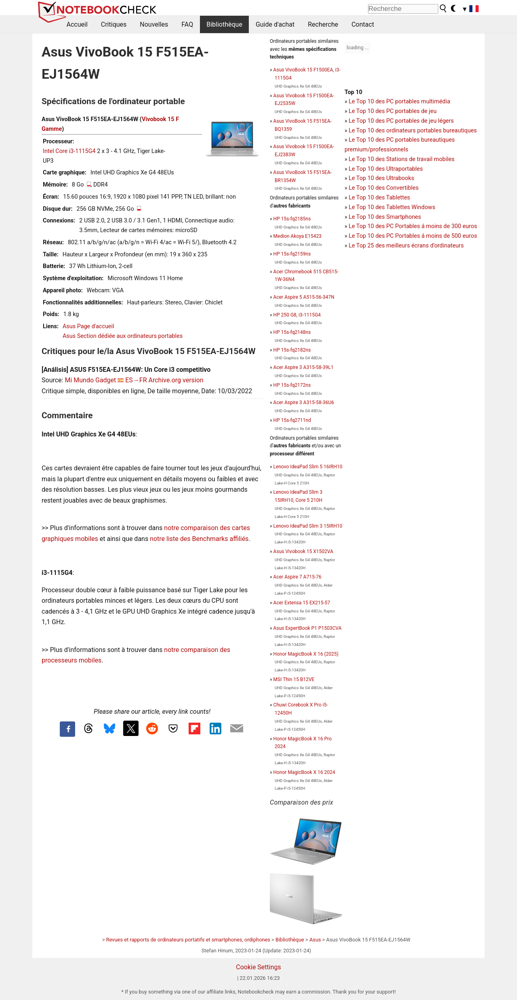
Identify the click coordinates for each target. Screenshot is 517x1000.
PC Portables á (406, 226)
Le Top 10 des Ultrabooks (381, 178)
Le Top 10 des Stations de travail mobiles (401, 159)
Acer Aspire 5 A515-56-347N (303, 297)
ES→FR (136, 380)
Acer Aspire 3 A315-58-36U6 (303, 402)
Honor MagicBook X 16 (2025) (305, 654)
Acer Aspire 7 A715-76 (297, 577)
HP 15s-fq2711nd (292, 420)
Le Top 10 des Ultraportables (386, 169)
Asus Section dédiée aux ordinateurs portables (123, 336)
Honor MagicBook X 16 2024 (304, 772)
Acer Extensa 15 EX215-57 (301, 603)
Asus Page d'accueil (88, 326)
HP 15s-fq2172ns (292, 385)
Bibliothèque (224, 24)
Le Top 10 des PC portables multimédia (399, 101)
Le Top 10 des (367, 226)
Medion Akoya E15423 (297, 236)
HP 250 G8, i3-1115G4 (297, 315)
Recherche (323, 24)
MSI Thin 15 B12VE (294, 679)
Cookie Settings (258, 967)
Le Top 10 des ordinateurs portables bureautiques (413, 130)
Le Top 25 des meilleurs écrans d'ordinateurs (406, 245)
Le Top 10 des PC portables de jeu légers (401, 120)
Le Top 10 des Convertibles (383, 187)
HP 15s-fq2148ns (292, 332)
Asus (315, 940)
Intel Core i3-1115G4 (69, 151)
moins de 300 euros (451, 226)
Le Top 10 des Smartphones (385, 217)
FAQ (187, 24)
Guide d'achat (275, 24)
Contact (362, 24)
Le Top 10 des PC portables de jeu (393, 111)
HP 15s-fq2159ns (292, 254)
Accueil (77, 24)
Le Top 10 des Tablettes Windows (392, 207)
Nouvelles (154, 24)
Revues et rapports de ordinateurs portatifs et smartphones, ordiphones (188, 940)
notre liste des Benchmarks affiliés (199, 539)
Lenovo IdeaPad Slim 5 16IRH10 (308, 467)
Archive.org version (176, 380)
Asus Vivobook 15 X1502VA (303, 551)
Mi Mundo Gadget (90, 380)
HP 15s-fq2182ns (292, 350)
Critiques (114, 24)
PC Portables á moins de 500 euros (431, 236)
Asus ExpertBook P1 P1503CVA (307, 628)
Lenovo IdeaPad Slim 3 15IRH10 (308, 526)
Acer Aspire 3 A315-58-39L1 (303, 367)
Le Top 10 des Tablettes (379, 197)
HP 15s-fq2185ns (292, 219)
